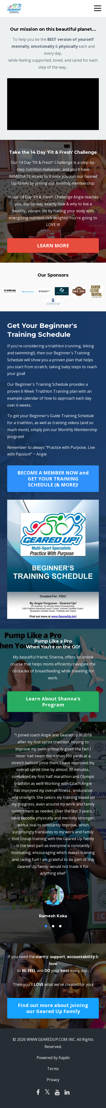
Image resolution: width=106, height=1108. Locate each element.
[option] (53, 825)
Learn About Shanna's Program (53, 701)
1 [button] (46, 926)
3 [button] (60, 926)
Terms (53, 1068)
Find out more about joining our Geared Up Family (53, 1008)
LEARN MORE (53, 245)
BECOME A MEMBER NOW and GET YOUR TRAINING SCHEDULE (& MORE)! (53, 478)
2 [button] (53, 926)
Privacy (53, 1079)
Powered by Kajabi (53, 1057)
